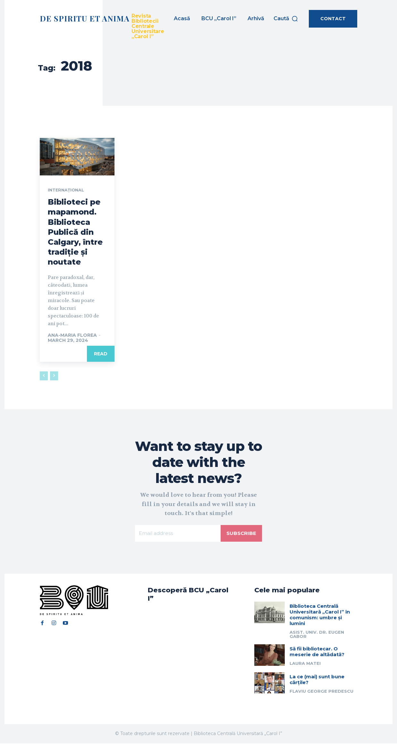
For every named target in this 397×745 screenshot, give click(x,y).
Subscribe (240, 534)
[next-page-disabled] (54, 376)
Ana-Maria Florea (72, 335)
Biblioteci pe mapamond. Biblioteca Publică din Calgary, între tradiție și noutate (75, 232)
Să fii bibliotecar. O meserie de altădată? (317, 653)
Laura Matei (305, 665)
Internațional (68, 190)
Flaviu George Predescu (321, 692)
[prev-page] (44, 376)
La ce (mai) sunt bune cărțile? (317, 681)
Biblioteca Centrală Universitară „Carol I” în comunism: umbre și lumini (320, 616)
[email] (177, 534)
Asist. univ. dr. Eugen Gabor (317, 636)
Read (100, 354)
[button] (286, 18)
